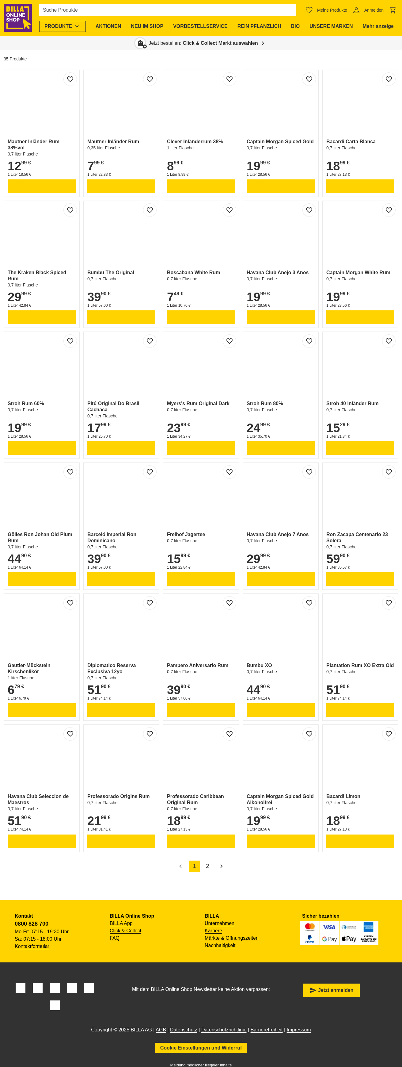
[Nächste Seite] (221, 866)
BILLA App (121, 923)
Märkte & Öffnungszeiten (232, 938)
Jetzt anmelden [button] (331, 990)
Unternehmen (219, 923)
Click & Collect (125, 930)
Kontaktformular (32, 946)
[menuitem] (62, 26)
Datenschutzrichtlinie (224, 1029)
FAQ (114, 938)
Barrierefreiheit (267, 1029)
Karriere (213, 930)
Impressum (299, 1029)
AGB (161, 1029)
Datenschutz (183, 1029)
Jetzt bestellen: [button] (203, 43)
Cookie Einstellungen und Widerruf (201, 1047)
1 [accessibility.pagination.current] (194, 866)
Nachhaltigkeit (220, 945)
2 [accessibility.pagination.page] (207, 866)
